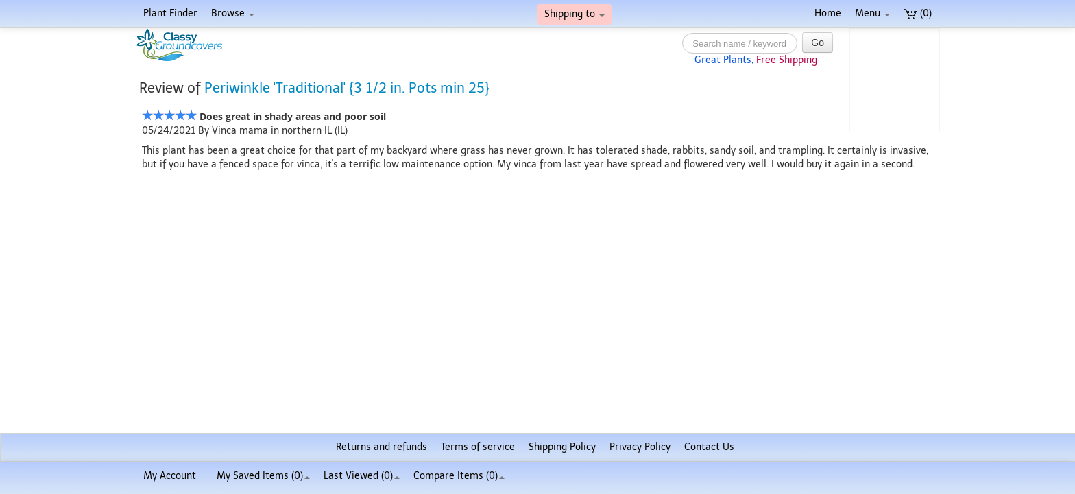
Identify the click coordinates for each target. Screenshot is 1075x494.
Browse (232, 13)
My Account (169, 476)
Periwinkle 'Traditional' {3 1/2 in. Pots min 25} (347, 88)
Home (827, 13)
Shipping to (574, 14)
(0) (918, 13)
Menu (872, 13)
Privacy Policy (640, 447)
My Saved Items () (263, 476)
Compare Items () (459, 476)
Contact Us (709, 447)
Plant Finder (170, 13)
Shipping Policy (562, 447)
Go (817, 42)
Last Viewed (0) (362, 476)
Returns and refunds (381, 447)
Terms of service (478, 447)
